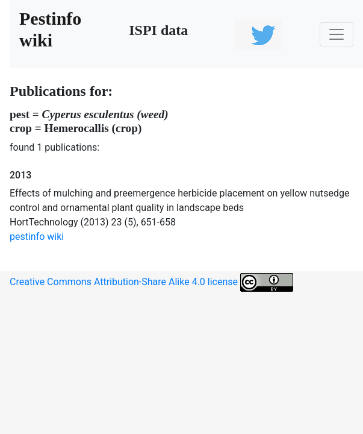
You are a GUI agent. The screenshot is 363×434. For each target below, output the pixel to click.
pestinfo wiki (37, 236)
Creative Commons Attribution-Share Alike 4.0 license (151, 282)
